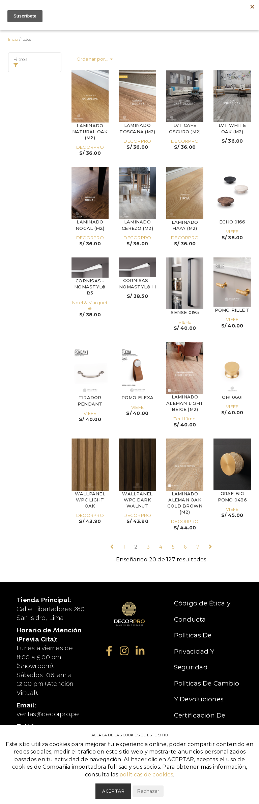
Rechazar (148, 791)
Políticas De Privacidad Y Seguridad (194, 651)
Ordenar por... (95, 59)
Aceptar (113, 791)
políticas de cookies (146, 774)
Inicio (13, 39)
